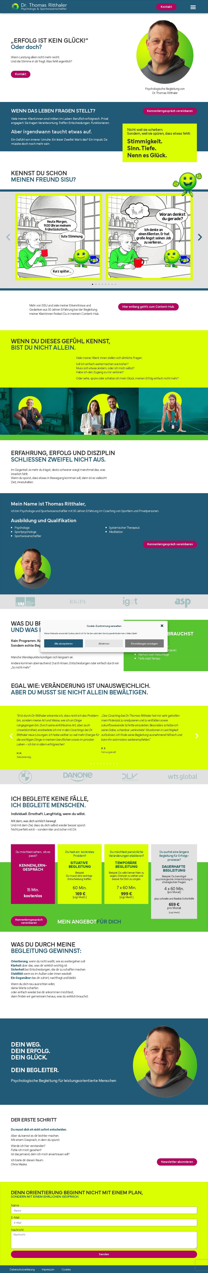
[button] (162, 626)
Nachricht (17, 1229)
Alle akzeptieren (63, 643)
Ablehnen (104, 643)
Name (15, 1205)
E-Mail (15, 1217)
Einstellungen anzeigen (144, 643)
